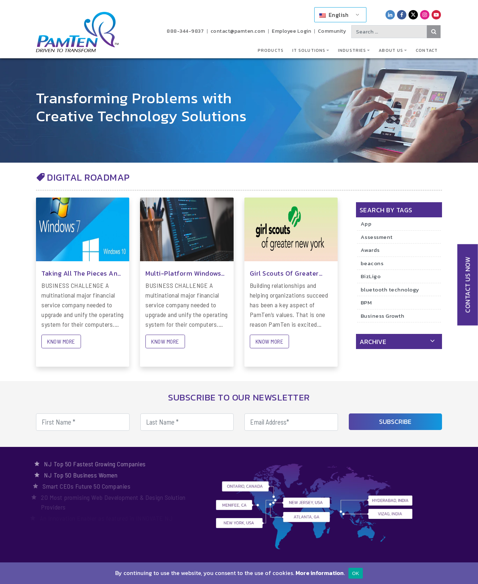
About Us (391, 50)
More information (320, 573)
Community (332, 31)
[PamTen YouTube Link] (436, 14)
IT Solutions (308, 50)
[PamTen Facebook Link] (401, 14)
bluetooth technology (390, 289)
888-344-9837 (185, 31)
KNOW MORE (61, 341)
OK (355, 573)
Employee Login (291, 31)
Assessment (377, 237)
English (333, 14)
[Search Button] (434, 31)
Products (271, 50)
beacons (372, 263)
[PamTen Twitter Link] (413, 14)
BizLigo (371, 276)
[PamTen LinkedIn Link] (390, 14)
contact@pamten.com (238, 31)
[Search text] (389, 31)
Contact (427, 50)
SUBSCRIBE (395, 421)
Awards (370, 250)
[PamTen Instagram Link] (424, 14)
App (366, 223)
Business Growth (383, 316)
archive (373, 342)
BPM (366, 302)
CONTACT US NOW (468, 285)
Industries (352, 50)
